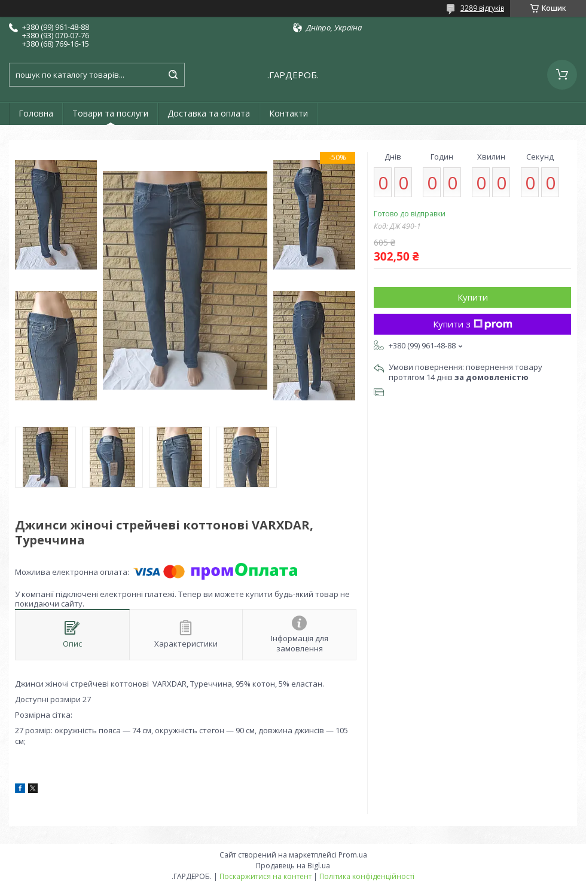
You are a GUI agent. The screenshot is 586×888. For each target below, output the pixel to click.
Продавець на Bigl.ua (293, 866)
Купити (472, 297)
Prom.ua (352, 855)
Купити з (472, 324)
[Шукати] (173, 75)
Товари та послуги (110, 113)
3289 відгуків (482, 8)
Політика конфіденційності (366, 876)
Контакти (288, 113)
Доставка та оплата (208, 113)
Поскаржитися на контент (265, 876)
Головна (36, 113)
